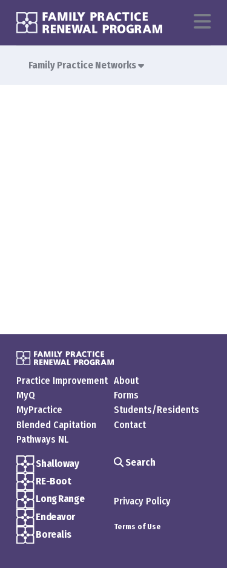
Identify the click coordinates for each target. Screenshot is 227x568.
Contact (130, 425)
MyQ (25, 395)
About (126, 380)
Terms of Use (137, 526)
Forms (126, 395)
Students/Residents (156, 409)
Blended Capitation (56, 425)
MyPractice (39, 409)
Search (135, 462)
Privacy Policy (142, 501)
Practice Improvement (62, 380)
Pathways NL (42, 439)
